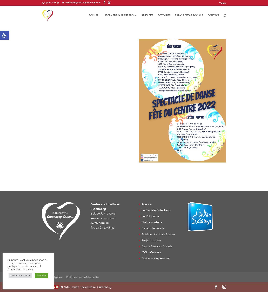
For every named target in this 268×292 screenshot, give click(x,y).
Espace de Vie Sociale (189, 15)
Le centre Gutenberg (119, 15)
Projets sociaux (151, 240)
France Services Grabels (157, 246)
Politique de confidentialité (82, 277)
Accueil (94, 15)
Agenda (147, 204)
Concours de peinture (155, 258)
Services (147, 15)
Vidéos (222, 3)
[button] (4, 35)
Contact (213, 15)
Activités (164, 15)
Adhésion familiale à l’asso (158, 234)
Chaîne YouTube (152, 222)
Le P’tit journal (150, 216)
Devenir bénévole (153, 228)
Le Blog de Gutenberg (156, 210)
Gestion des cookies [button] (20, 275)
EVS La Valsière (151, 252)
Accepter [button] (41, 275)
